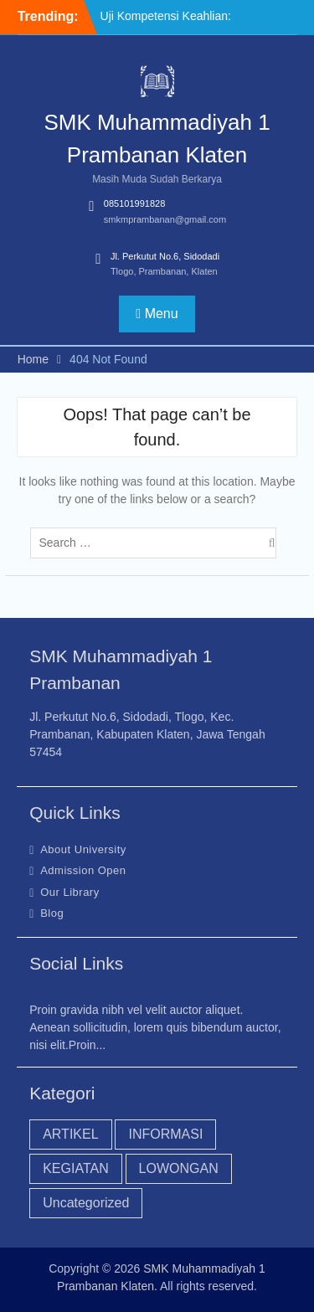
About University (83, 849)
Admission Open (83, 870)
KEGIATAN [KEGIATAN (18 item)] (76, 1168)
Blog (52, 913)
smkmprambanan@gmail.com (165, 219)
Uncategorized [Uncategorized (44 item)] (86, 1203)
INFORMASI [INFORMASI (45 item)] (165, 1134)
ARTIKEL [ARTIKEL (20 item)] (70, 1134)
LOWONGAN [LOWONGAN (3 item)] (179, 1168)
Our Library (70, 892)
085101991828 (134, 203)
